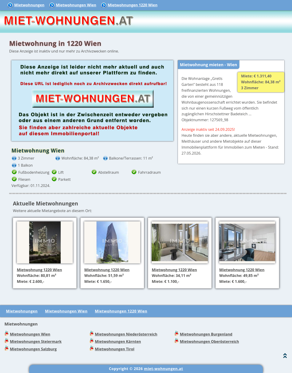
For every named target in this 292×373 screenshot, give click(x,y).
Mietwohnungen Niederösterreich (126, 334)
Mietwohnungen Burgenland (206, 334)
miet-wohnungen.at (163, 368)
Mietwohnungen (29, 5)
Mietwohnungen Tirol (114, 349)
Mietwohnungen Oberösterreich (209, 341)
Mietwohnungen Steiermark (36, 341)
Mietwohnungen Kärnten (118, 341)
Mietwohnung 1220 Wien (39, 269)
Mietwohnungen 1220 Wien (132, 5)
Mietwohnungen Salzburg (33, 349)
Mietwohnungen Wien (76, 5)
